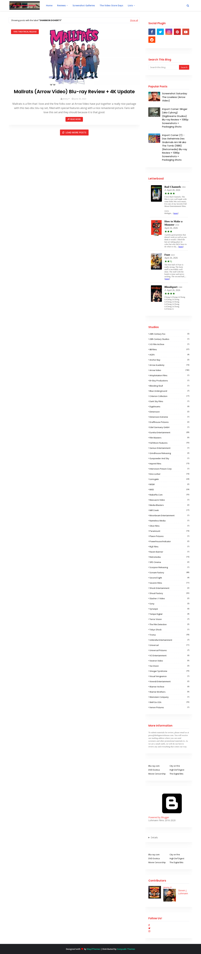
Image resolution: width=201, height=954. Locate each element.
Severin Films (169, 582)
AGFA (169, 354)
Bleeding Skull (169, 385)
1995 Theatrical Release (25, 31)
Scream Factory (169, 572)
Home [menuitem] (49, 5)
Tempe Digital (169, 614)
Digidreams (169, 406)
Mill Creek (169, 510)
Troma (169, 634)
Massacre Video (169, 499)
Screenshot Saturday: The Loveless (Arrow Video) (174, 97)
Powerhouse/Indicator (169, 541)
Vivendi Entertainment (169, 681)
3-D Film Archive (169, 344)
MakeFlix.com (169, 494)
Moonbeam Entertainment (169, 515)
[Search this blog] (163, 67)
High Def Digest (177, 769)
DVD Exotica (154, 769)
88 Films (169, 349)
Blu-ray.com (154, 765)
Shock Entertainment (169, 588)
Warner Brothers (169, 691)
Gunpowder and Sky (169, 458)
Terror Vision (169, 619)
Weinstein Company (169, 697)
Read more (75, 119)
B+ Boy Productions (169, 380)
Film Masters (169, 437)
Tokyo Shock (169, 629)
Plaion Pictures (169, 536)
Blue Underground (169, 391)
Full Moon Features (169, 442)
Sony (169, 603)
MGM (169, 484)
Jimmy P (66, 98)
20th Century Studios (169, 339)
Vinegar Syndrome (169, 671)
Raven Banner (169, 551)
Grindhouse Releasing (169, 453)
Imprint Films (169, 463)
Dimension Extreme (169, 416)
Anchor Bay (169, 359)
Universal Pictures (169, 650)
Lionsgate (169, 479)
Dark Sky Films (169, 401)
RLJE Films (169, 546)
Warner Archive (169, 686)
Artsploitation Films (169, 375)
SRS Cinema (169, 562)
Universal (169, 645)
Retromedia (169, 557)
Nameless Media (169, 520)
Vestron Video (169, 660)
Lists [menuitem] (130, 5)
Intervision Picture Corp (169, 468)
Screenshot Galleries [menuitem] (84, 5)
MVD (169, 489)
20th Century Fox (169, 333)
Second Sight (169, 577)
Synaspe (169, 608)
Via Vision (169, 665)
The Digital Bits (176, 773)
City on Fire (175, 765)
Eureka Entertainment (169, 432)
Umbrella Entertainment (169, 640)
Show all (134, 20)
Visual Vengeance (169, 676)
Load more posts (75, 132)
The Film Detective (169, 624)
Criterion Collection (169, 396)
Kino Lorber (169, 474)
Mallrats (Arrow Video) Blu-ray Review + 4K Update (74, 91)
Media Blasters (169, 505)
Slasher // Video (169, 598)
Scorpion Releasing (169, 567)
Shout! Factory (169, 593)
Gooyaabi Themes (126, 949)
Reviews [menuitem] (61, 5)
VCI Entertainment (169, 655)
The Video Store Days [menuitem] (111, 5)
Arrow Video (169, 370)
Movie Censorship (157, 773)
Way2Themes (93, 949)
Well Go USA (169, 702)
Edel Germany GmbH (169, 427)
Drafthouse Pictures (169, 422)
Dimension (169, 411)
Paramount (169, 531)
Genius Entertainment (169, 448)
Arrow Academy (169, 365)
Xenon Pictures (169, 707)
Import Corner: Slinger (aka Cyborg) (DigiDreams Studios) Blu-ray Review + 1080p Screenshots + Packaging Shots (175, 117)
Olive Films (169, 525)
